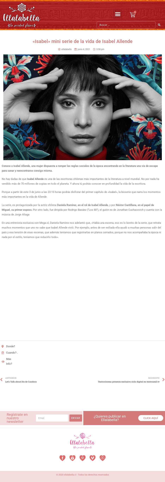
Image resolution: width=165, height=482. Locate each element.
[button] (117, 14)
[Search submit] (159, 25)
